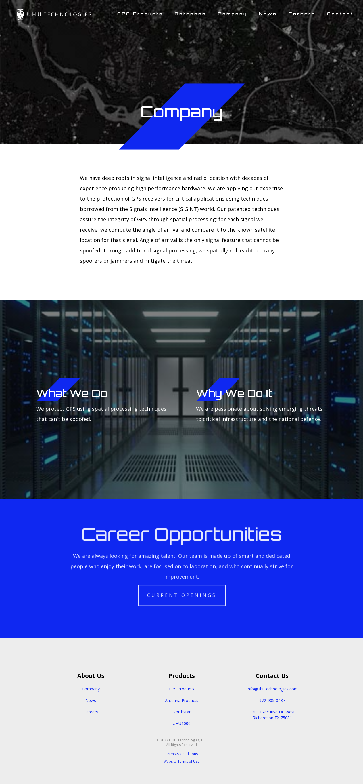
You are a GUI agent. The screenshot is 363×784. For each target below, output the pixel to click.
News (90, 700)
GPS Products (181, 689)
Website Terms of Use (181, 761)
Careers (91, 712)
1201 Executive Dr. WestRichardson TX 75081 (272, 714)
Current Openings (181, 592)
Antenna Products (181, 700)
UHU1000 (182, 723)
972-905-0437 (272, 700)
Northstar (181, 712)
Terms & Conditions (181, 753)
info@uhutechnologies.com (272, 689)
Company (91, 689)
